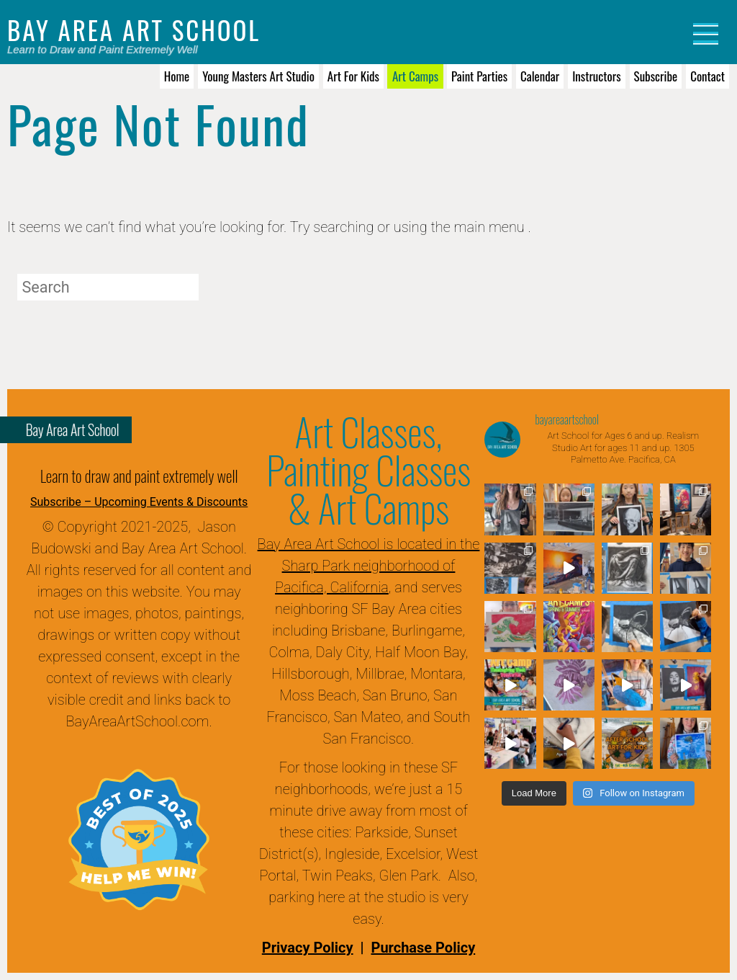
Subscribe (656, 76)
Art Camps (415, 76)
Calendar (539, 76)
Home (176, 76)
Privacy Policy (307, 947)
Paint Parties (479, 76)
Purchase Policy (423, 947)
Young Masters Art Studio (258, 76)
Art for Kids (353, 76)
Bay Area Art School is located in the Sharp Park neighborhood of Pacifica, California (369, 565)
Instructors (596, 76)
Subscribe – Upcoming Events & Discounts (139, 502)
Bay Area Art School (134, 29)
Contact (707, 76)
